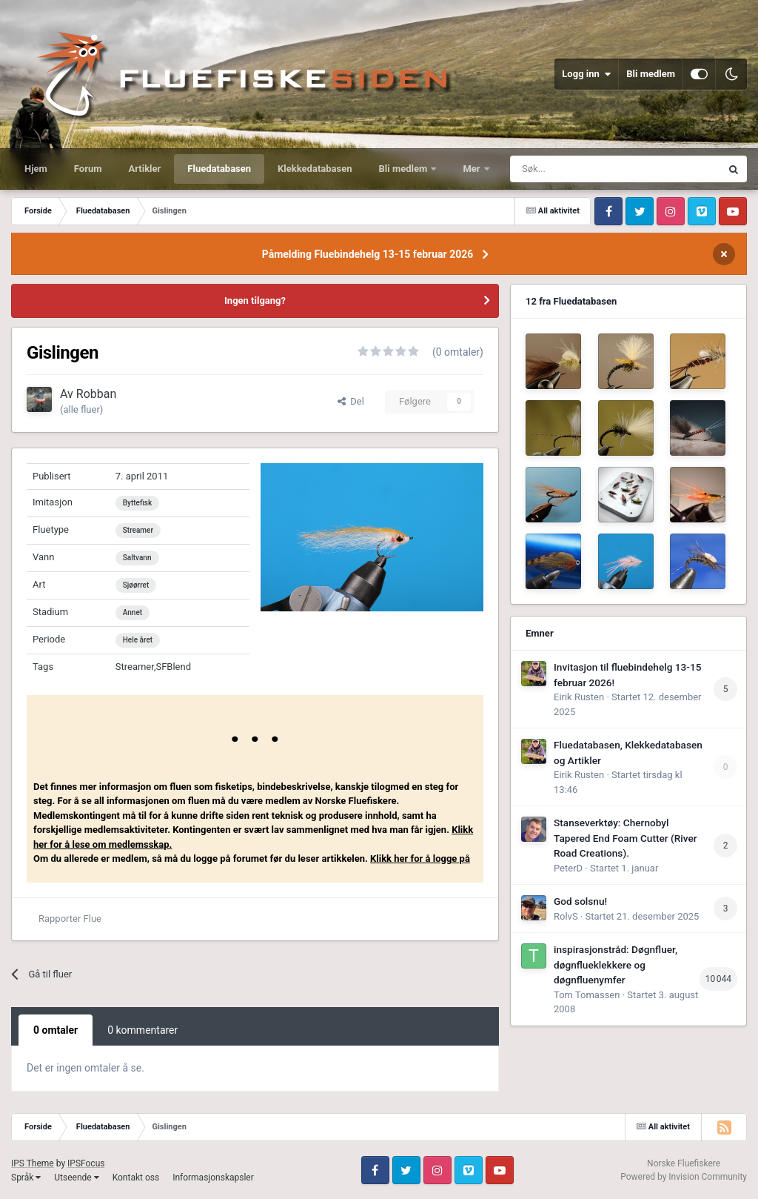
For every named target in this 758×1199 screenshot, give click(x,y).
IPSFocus (85, 1163)
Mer (472, 168)
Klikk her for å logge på (420, 858)
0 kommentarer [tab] (142, 1030)
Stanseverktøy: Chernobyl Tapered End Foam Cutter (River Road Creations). (625, 838)
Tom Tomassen (587, 994)
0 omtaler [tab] (55, 1030)
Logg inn (586, 74)
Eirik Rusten (579, 697)
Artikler (145, 168)
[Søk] (578, 169)
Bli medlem (650, 73)
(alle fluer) (81, 409)
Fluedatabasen (219, 168)
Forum (88, 168)
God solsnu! (580, 901)
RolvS (566, 916)
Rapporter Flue (69, 918)
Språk (26, 1177)
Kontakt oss (136, 1177)
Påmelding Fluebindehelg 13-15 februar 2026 (368, 254)
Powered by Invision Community (683, 1177)
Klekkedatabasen (315, 168)
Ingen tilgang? (255, 300)
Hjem (35, 168)
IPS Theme (32, 1163)
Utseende (76, 1177)
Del (351, 401)
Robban (96, 394)
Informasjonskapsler (213, 1177)
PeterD (568, 868)
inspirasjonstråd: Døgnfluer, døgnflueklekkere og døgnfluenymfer (615, 964)
